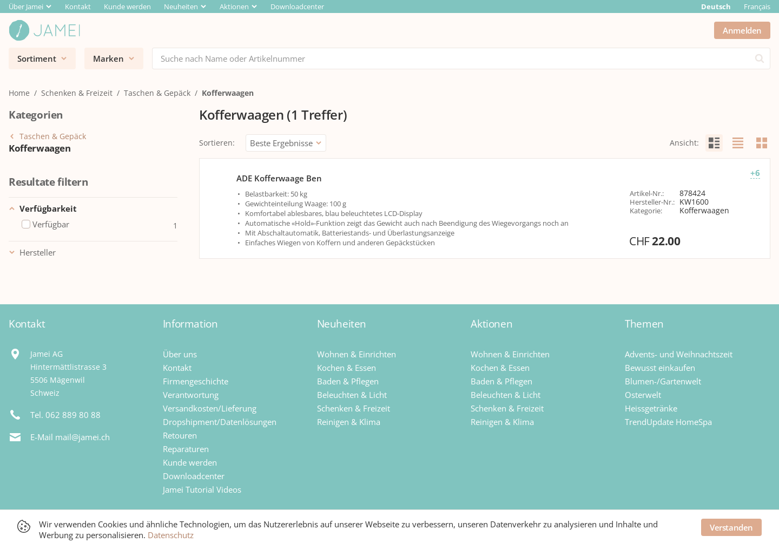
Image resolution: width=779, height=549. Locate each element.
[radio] (714, 143)
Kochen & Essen (346, 367)
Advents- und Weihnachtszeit (678, 354)
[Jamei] (44, 30)
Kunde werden (127, 6)
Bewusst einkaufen (660, 367)
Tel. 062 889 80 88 (65, 414)
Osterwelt (643, 394)
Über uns (180, 354)
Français (757, 6)
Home (19, 93)
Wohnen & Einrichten (356, 354)
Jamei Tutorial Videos (202, 489)
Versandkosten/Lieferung (209, 408)
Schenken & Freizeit (77, 93)
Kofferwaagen (228, 93)
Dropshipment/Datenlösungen (219, 421)
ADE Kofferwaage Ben (279, 178)
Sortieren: (217, 143)
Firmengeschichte (195, 381)
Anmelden (742, 30)
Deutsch (716, 6)
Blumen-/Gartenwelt (663, 381)
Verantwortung (191, 394)
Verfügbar (45, 224)
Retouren (180, 435)
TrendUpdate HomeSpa (668, 421)
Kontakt (78, 6)
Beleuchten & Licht (352, 394)
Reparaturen (186, 448)
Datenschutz (171, 535)
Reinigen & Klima (348, 421)
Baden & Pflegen (348, 381)
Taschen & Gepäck (157, 93)
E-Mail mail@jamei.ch (70, 437)
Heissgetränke (651, 408)
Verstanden (731, 527)
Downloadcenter (297, 6)
